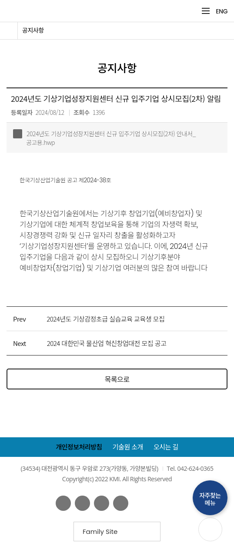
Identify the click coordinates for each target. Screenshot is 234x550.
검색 (191, 11)
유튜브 (82, 503)
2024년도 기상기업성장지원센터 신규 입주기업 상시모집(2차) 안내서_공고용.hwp (104, 137)
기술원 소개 (128, 447)
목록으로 (117, 379)
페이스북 (63, 503)
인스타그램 (120, 503)
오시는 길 (166, 447)
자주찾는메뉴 (210, 499)
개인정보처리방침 (79, 447)
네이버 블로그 (101, 503)
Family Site (103, 534)
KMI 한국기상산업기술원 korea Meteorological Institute (90, 10)
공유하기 (219, 51)
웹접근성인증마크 (159, 503)
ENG (221, 11)
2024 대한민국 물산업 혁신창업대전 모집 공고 (107, 343)
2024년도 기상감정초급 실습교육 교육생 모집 (105, 318)
